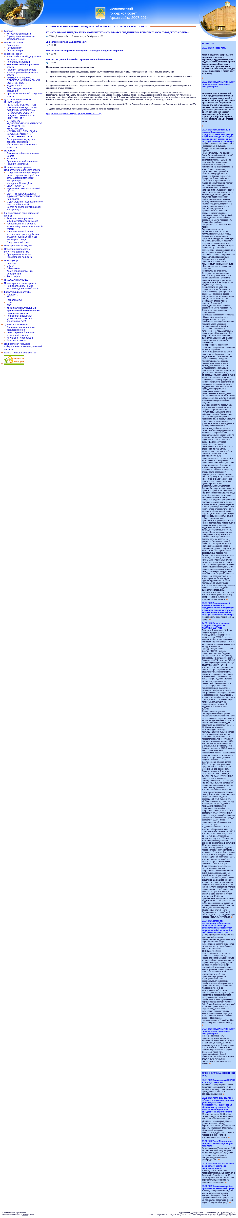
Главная (8, 31)
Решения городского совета (21, 69)
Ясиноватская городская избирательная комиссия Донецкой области (23, 346)
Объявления (13, 268)
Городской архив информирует (23, 172)
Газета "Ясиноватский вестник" (20, 352)
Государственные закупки (18, 245)
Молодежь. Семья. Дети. (20, 183)
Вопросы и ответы (16, 340)
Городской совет (13, 54)
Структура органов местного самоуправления (22, 37)
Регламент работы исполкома (23, 153)
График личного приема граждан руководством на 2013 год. (73, 113)
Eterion (25, 1215)
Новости (11, 263)
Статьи (10, 265)
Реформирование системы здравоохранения (21, 328)
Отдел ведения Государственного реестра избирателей (25, 203)
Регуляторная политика (19, 257)
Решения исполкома (17, 164)
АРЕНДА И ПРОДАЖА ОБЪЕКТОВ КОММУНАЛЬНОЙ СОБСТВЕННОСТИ (23, 80)
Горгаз (10, 302)
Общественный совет (18, 242)
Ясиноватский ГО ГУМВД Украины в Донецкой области (22, 287)
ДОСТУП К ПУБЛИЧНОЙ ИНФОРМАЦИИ (17, 101)
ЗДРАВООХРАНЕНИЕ (16, 324)
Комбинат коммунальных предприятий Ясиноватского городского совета (23, 310)
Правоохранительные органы (20, 283)
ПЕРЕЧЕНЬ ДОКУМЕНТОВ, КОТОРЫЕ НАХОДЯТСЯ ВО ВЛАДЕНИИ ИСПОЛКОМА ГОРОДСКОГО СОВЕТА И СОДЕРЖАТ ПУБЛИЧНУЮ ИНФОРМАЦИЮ (22, 111)
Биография (13, 45)
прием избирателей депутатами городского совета (24, 57)
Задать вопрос (14, 85)
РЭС (9, 305)
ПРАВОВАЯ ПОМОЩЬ (16, 279)
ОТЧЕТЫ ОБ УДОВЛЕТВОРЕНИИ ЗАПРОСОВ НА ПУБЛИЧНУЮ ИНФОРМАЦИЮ (24, 124)
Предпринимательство (19, 254)
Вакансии (12, 158)
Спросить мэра (15, 50)
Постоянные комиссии (19, 61)
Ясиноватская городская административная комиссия (22, 219)
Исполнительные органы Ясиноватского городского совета (22, 168)
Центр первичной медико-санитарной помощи (21, 333)
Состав (10, 156)
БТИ (9, 297)
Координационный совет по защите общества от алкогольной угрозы (25, 226)
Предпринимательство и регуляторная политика (17, 250)
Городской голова (13, 42)
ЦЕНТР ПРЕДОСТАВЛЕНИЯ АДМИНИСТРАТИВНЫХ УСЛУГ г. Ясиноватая (24, 196)
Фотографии (13, 276)
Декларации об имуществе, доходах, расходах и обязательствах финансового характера (22, 143)
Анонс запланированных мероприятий (20, 272)
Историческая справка (19, 33)
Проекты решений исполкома (22, 161)
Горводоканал (14, 300)
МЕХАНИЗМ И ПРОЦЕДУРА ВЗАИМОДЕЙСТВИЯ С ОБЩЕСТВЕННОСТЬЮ (22, 134)
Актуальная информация (20, 337)
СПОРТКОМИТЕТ (16, 185)
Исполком (9, 150)
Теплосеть (12, 294)
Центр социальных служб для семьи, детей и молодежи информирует (23, 178)
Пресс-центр (11, 260)
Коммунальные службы (18, 292)
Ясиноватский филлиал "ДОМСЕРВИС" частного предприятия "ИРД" (20, 318)
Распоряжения (14, 47)
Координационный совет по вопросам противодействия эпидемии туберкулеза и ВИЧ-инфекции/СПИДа (23, 235)
